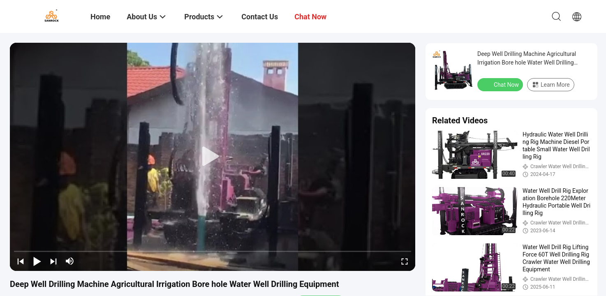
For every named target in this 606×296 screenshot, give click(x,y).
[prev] (20, 261)
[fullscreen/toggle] (404, 261)
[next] (53, 261)
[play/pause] (37, 261)
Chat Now (501, 84)
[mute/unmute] (70, 261)
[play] (212, 156)
